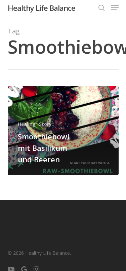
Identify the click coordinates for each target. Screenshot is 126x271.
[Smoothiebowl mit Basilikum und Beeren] (63, 130)
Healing (27, 124)
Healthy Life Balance (41, 7)
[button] (115, 7)
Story (45, 124)
